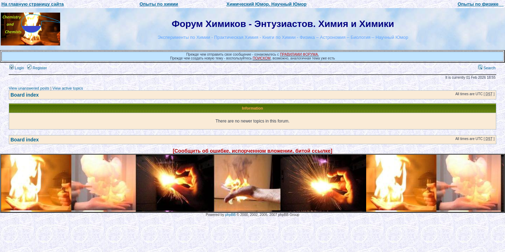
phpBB (230, 215)
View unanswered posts (29, 88)
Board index (24, 95)
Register (37, 68)
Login (16, 68)
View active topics (67, 88)
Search (487, 68)
